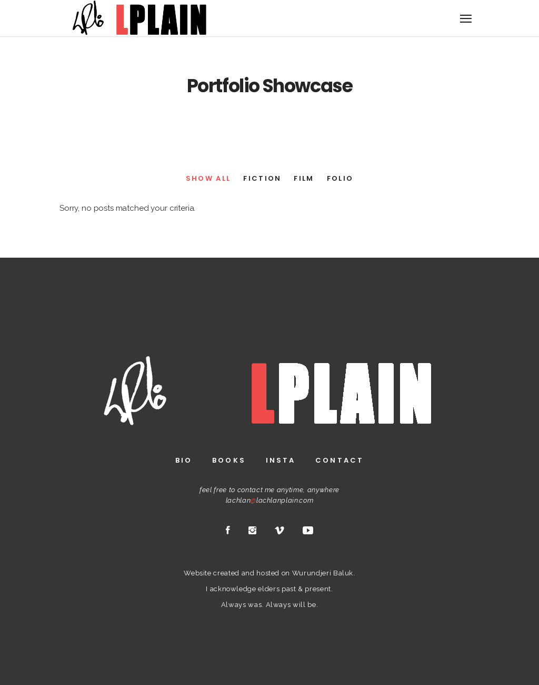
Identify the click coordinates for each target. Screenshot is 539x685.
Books (229, 460)
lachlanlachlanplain (262, 500)
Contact (339, 460)
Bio (183, 460)
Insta (281, 460)
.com (306, 500)
